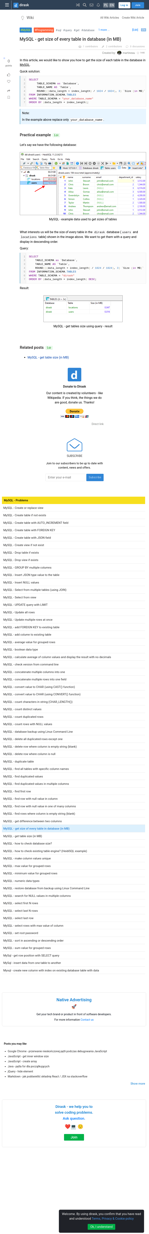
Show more (138, 1083)
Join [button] (137, 5)
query (68, 30)
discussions (138, 46)
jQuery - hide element (20, 1071)
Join (74, 1137)
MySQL (26, 30)
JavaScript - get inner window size (28, 1056)
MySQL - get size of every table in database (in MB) (70, 39)
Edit (56, 135)
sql (59, 30)
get (78, 30)
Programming (44, 30)
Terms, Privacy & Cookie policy (113, 1218)
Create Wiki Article (133, 17)
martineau (129, 52)
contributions (115, 46)
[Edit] (135, 29)
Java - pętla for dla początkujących (28, 1066)
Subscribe (95, 477)
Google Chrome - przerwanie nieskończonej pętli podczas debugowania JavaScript (57, 1051)
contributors (91, 46)
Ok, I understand (101, 1227)
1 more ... (104, 29)
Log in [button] (124, 5)
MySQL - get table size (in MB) (48, 357)
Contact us (87, 1019)
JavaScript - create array (22, 1061)
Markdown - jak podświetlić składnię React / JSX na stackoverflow (47, 1076)
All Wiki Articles (109, 17)
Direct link (98, 424)
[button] (78, 5)
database (88, 30)
